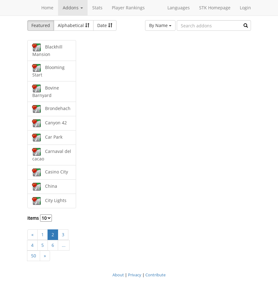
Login (245, 8)
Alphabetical (73, 25)
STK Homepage (214, 8)
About (118, 275)
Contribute (155, 275)
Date (104, 25)
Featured (40, 25)
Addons (73, 8)
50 (33, 256)
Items (39, 218)
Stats (97, 8)
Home (47, 8)
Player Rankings (128, 8)
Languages (178, 8)
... (64, 245)
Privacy (134, 275)
